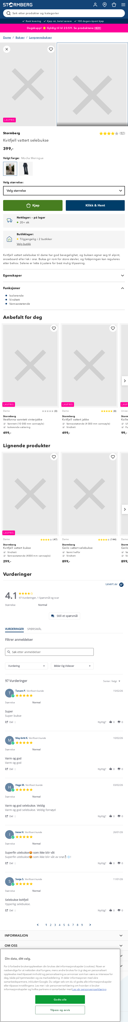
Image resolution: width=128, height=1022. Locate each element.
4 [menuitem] (59, 925)
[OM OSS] (64, 946)
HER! (97, 28)
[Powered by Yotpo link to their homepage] (115, 585)
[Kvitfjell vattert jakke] (89, 380)
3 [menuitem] (55, 925)
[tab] (64, 616)
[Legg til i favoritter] (51, 49)
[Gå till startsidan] (17, 4)
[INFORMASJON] (64, 935)
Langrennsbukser (40, 37)
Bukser (20, 37)
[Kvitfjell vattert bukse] (30, 509)
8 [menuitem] (77, 925)
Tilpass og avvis (60, 1010)
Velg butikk (24, 244)
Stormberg (11, 133)
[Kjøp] (33, 205)
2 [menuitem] (50, 925)
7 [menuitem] (73, 925)
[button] (11, 722)
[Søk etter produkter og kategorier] (64, 13)
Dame (7, 37)
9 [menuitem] (82, 925)
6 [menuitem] (68, 925)
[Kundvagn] (114, 4)
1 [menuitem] (46, 925)
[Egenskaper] (64, 275)
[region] (60, 985)
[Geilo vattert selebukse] (89, 509)
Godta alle (60, 999)
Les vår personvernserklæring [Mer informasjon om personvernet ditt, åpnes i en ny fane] (89, 989)
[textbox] (122, 682)
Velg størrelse (65, 190)
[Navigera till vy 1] (92, 95)
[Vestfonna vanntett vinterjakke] (30, 380)
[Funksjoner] (64, 288)
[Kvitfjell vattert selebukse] (10, 169)
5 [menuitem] (64, 925)
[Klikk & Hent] (95, 205)
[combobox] (26, 666)
